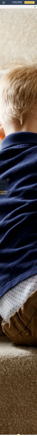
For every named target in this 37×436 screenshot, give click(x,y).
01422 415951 (17, 2)
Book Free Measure (29, 2)
